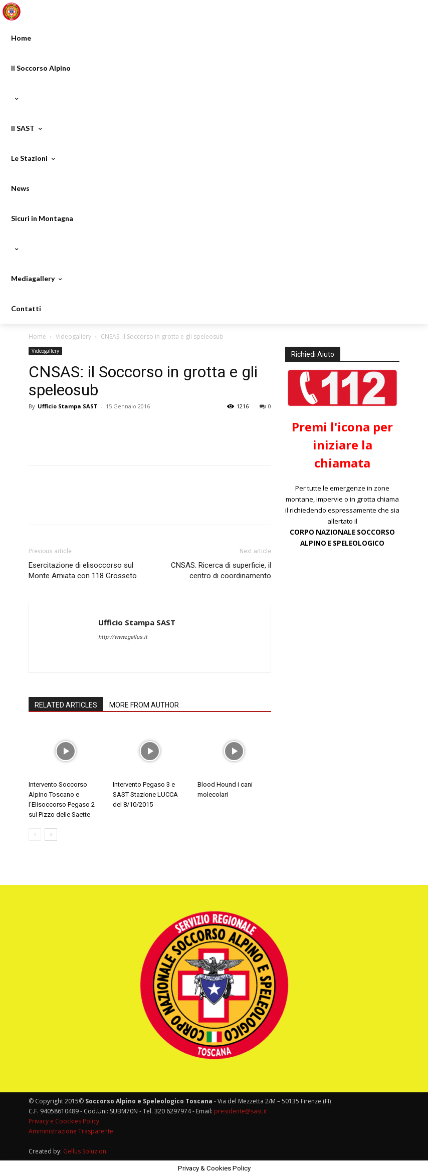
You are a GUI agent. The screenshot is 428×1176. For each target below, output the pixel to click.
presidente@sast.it (239, 1111)
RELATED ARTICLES (66, 705)
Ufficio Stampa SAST (68, 406)
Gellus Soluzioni (85, 1151)
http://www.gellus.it (122, 637)
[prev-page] (35, 834)
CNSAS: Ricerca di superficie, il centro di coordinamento (221, 570)
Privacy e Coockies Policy (64, 1121)
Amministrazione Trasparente (71, 1131)
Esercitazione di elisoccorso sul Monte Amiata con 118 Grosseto (83, 570)
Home (37, 336)
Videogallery (73, 336)
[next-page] (51, 834)
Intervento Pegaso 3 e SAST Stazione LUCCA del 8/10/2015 (145, 794)
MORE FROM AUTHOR (144, 705)
